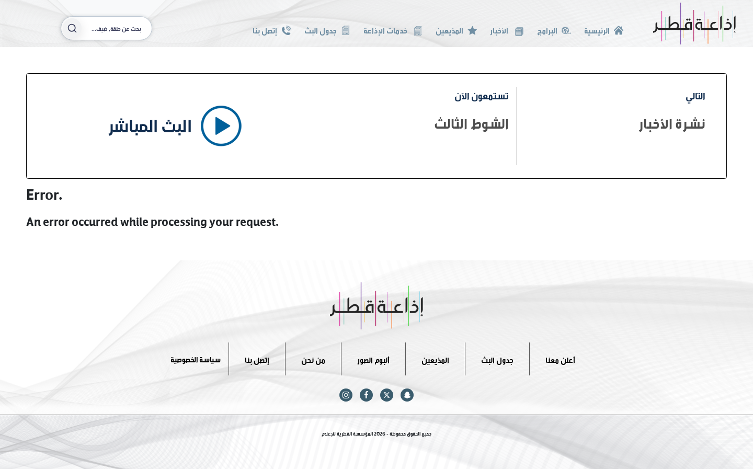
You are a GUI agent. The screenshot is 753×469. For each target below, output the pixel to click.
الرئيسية (603, 29)
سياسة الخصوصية (195, 358)
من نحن (313, 358)
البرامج (554, 29)
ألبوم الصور (373, 358)
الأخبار (506, 29)
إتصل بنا (272, 29)
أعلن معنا (560, 358)
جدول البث (327, 29)
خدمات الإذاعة (393, 29)
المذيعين (456, 29)
